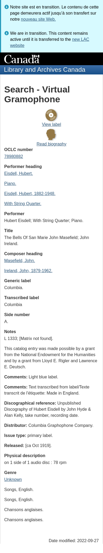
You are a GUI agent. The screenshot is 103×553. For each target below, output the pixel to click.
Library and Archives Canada (44, 69)
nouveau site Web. (38, 19)
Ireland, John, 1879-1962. (28, 270)
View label (51, 124)
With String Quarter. (22, 203)
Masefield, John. (19, 260)
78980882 (13, 156)
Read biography (52, 144)
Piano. (10, 183)
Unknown (13, 479)
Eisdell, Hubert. (18, 173)
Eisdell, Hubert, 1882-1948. (29, 193)
